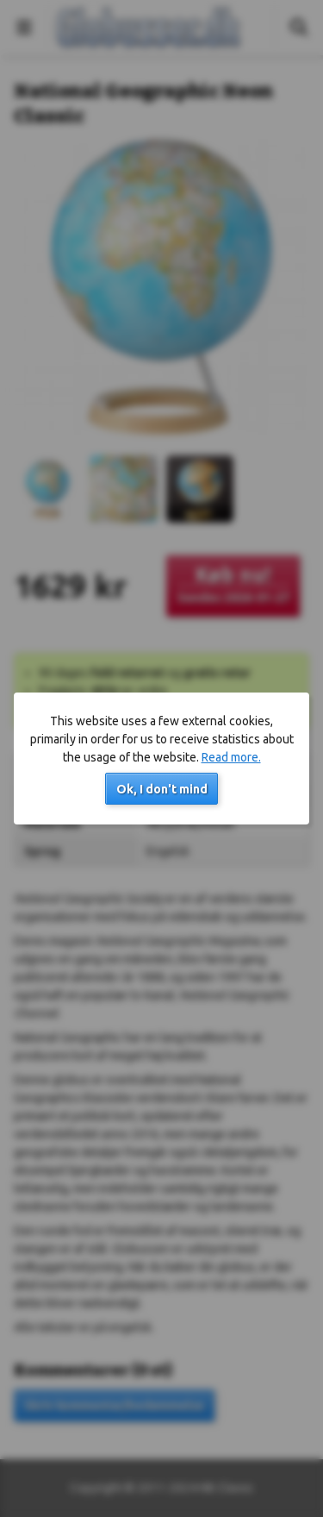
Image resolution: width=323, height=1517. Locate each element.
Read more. (231, 757)
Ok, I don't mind (162, 789)
